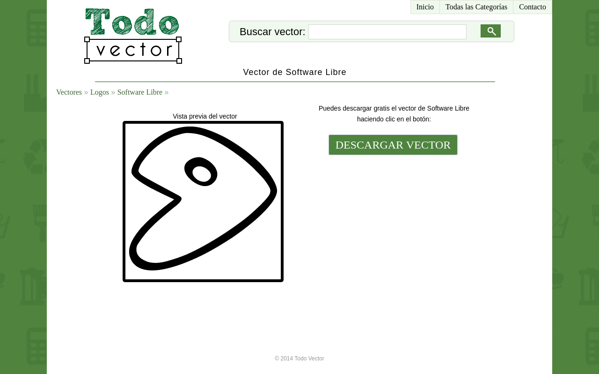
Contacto (532, 7)
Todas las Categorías (476, 7)
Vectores (69, 92)
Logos (99, 92)
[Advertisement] (392, 221)
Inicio (425, 7)
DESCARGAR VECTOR (393, 145)
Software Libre (139, 92)
